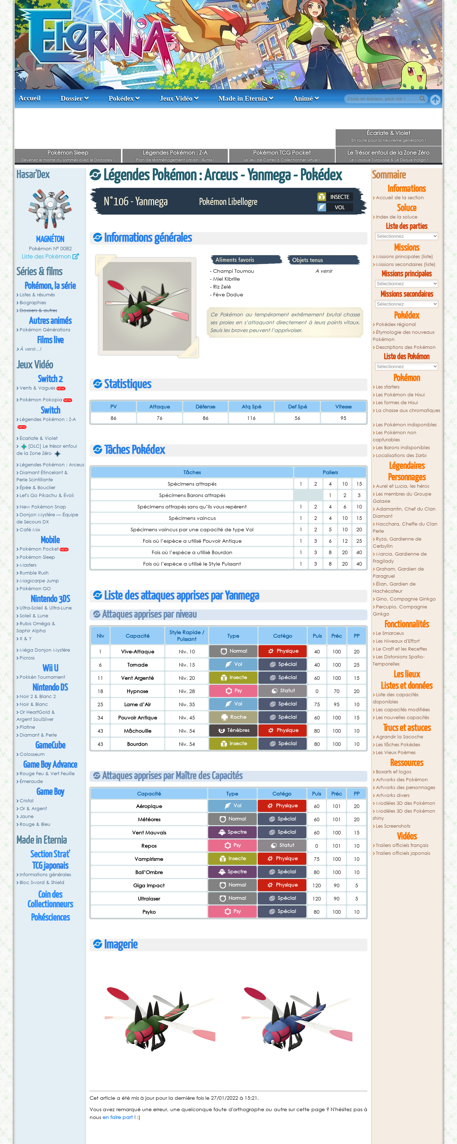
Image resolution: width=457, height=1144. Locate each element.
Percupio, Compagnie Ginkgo (400, 610)
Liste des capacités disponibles (395, 698)
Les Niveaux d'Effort (398, 641)
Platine (27, 727)
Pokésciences (50, 917)
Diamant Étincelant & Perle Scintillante (42, 476)
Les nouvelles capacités (402, 717)
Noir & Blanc (34, 704)
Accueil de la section (400, 198)
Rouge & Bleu (35, 824)
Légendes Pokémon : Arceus (52, 465)
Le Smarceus (390, 633)
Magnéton (50, 240)
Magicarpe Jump (39, 581)
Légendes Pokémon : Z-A (175, 152)
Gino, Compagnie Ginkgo (406, 599)
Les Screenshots (393, 826)
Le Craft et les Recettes (401, 649)
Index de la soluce (396, 217)
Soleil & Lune (34, 616)
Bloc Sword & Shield (42, 882)
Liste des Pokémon (46, 256)
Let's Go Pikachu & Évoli (47, 495)
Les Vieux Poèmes (396, 752)
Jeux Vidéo (176, 98)
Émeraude (31, 781)
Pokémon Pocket (39, 549)
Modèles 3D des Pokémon (405, 803)
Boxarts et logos (393, 772)
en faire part (117, 1117)
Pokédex (121, 98)
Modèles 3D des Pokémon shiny (404, 814)
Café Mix (30, 530)
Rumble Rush (34, 573)
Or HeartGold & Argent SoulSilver (35, 715)
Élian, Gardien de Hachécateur (394, 587)
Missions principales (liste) (404, 257)
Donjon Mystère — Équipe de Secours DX (47, 518)
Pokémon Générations (45, 330)
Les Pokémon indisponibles (406, 425)
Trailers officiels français (402, 845)
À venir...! (30, 349)
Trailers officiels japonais (403, 853)
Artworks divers (393, 795)
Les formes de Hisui (397, 403)
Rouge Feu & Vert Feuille (47, 774)
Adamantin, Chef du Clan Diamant (404, 512)
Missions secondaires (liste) (406, 264)
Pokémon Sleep (67, 152)
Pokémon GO (35, 589)
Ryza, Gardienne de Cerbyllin (397, 542)
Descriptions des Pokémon (406, 347)
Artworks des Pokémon (402, 780)
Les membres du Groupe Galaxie (402, 497)
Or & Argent (33, 809)
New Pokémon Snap (43, 507)
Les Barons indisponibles (403, 448)
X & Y (26, 639)
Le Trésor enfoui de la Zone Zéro (388, 152)
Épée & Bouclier (37, 488)
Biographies (33, 303)
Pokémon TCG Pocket (282, 152)
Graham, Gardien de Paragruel (398, 572)
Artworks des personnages (405, 787)
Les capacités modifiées (403, 710)
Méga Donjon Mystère (45, 650)
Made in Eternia (243, 98)
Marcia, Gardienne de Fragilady (400, 557)
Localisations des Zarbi (401, 455)
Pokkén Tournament (42, 677)
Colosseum (32, 754)
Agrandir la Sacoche (399, 737)
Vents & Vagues (37, 388)
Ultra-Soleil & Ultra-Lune (46, 608)
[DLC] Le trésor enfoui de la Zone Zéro (46, 450)
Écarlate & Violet (388, 132)
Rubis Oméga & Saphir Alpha (35, 627)
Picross (27, 658)
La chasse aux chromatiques (408, 410)
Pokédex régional (396, 324)
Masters (28, 565)
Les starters (388, 387)
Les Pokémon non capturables (394, 436)
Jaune (27, 816)
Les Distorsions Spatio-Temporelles (399, 660)
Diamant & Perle (38, 735)
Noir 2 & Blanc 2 (38, 696)
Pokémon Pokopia (41, 400)
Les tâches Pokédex (398, 745)
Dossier (72, 98)
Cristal (27, 801)
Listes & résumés (37, 295)
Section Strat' (50, 854)
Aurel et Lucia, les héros (402, 486)
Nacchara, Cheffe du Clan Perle (405, 527)
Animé (303, 98)
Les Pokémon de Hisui (400, 395)
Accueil (30, 98)
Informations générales (45, 875)
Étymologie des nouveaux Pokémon (404, 335)
